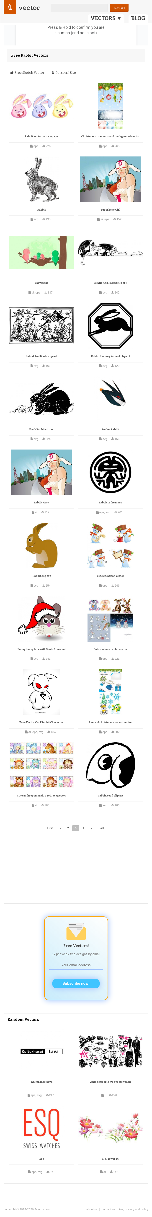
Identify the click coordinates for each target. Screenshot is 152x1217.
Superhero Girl (110, 209)
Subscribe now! (76, 983)
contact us (108, 1209)
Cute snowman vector (110, 575)
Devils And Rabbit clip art (110, 282)
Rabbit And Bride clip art (41, 356)
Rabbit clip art (42, 575)
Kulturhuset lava (41, 1081)
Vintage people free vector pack (110, 1081)
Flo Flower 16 (110, 1158)
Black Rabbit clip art (41, 429)
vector (29, 8)
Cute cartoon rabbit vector (110, 649)
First (50, 828)
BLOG (138, 18)
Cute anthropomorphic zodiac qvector (41, 795)
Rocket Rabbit (110, 429)
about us (92, 1209)
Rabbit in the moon (110, 502)
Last (101, 828)
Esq (41, 1158)
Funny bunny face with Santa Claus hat (42, 649)
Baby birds (41, 282)
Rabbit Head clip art (110, 795)
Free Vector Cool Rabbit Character (41, 722)
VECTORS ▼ (106, 18)
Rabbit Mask (41, 502)
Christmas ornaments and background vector (110, 136)
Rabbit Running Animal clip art (110, 356)
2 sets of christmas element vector (110, 722)
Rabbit (41, 209)
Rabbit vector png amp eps (41, 136)
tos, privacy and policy (133, 1209)
